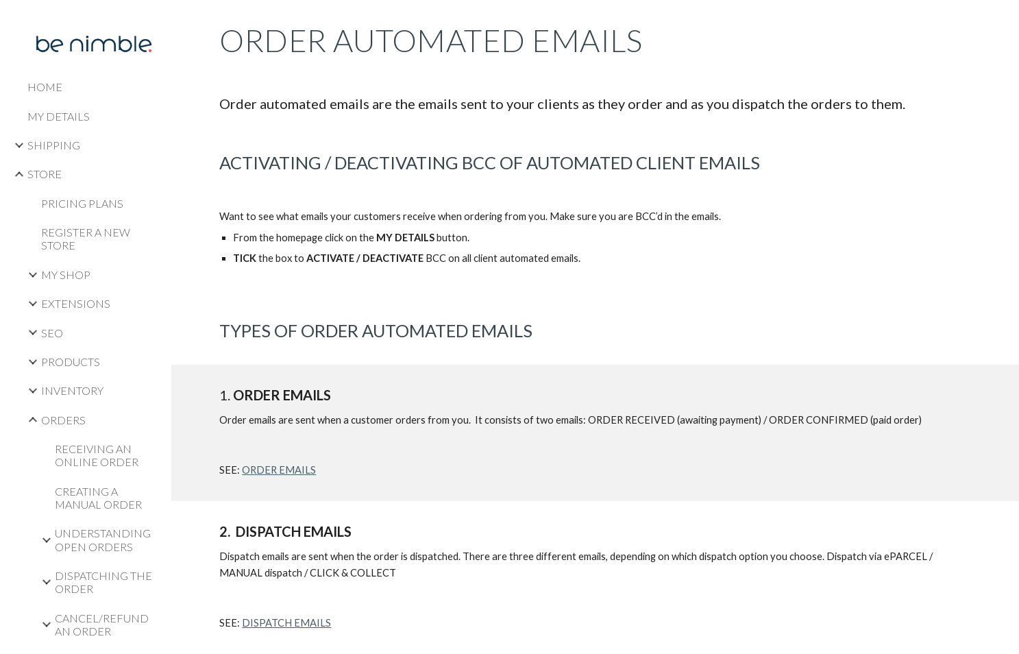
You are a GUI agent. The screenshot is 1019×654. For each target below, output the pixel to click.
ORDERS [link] (63, 419)
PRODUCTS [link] (70, 361)
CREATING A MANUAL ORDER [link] (98, 498)
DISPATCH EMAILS (286, 623)
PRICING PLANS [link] (82, 203)
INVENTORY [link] (72, 390)
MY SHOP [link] (65, 274)
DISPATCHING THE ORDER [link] (103, 582)
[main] (595, 182)
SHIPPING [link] (53, 145)
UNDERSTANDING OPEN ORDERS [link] (103, 539)
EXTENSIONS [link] (75, 303)
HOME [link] (44, 86)
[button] (1002, 19)
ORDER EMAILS (279, 470)
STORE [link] (44, 173)
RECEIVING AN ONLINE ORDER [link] (96, 455)
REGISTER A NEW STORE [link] (85, 239)
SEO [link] (52, 332)
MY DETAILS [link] (58, 116)
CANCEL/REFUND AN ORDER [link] (102, 624)
